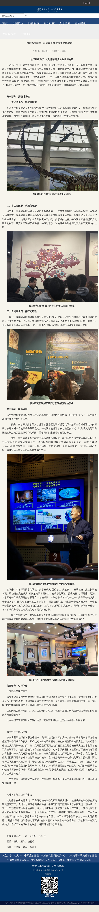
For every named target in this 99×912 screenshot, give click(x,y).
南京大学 (7, 855)
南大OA (18, 855)
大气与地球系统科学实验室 (82, 855)
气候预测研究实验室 (18, 860)
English (86, 3)
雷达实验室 (37, 860)
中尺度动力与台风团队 (79, 860)
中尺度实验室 (31, 855)
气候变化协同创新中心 (53, 855)
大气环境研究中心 (55, 860)
